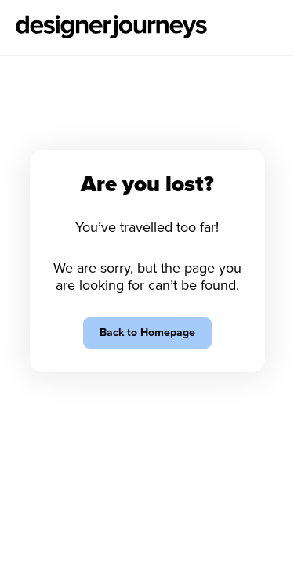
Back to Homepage (147, 332)
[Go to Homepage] (111, 28)
